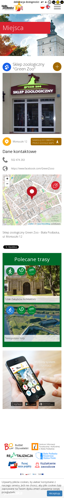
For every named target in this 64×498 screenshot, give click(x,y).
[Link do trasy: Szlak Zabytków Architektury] (32, 284)
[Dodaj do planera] (57, 66)
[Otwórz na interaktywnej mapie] (55, 185)
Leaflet (31, 224)
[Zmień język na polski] (42, 7)
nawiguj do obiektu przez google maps (43, 141)
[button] (32, 193)
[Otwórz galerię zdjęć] (32, 103)
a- (46, 2)
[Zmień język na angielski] (48, 7)
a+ (42, 2)
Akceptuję (54, 493)
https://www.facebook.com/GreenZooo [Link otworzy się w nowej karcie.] (32, 168)
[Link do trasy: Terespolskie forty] (32, 323)
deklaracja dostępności (26, 2)
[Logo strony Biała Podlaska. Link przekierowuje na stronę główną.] (12, 6)
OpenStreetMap (43, 224)
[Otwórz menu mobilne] (57, 7)
